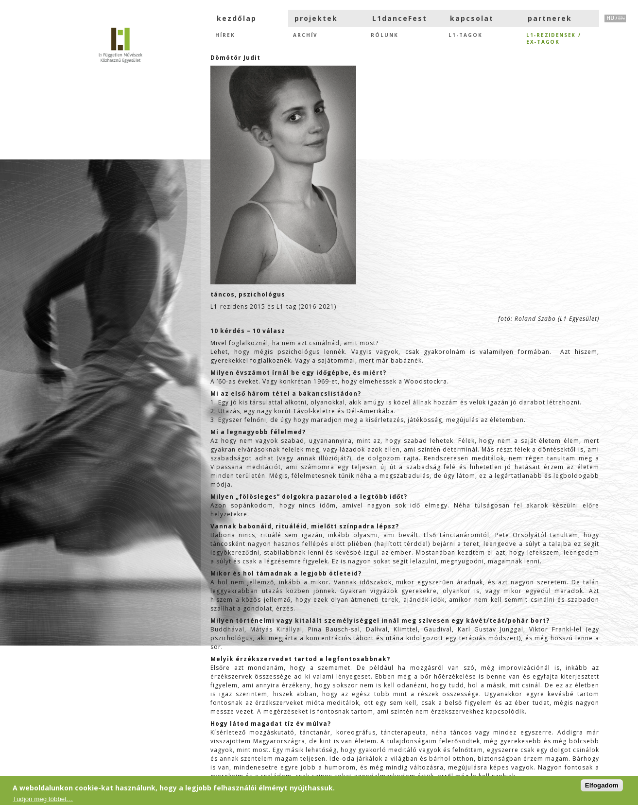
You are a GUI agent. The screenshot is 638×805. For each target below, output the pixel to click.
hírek (225, 35)
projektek (316, 18)
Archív (305, 35)
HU (610, 18)
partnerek (550, 18)
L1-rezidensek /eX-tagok (553, 38)
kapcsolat (472, 18)
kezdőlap (237, 18)
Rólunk (384, 35)
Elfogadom (602, 785)
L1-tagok (465, 35)
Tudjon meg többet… (43, 799)
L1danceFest (399, 18)
